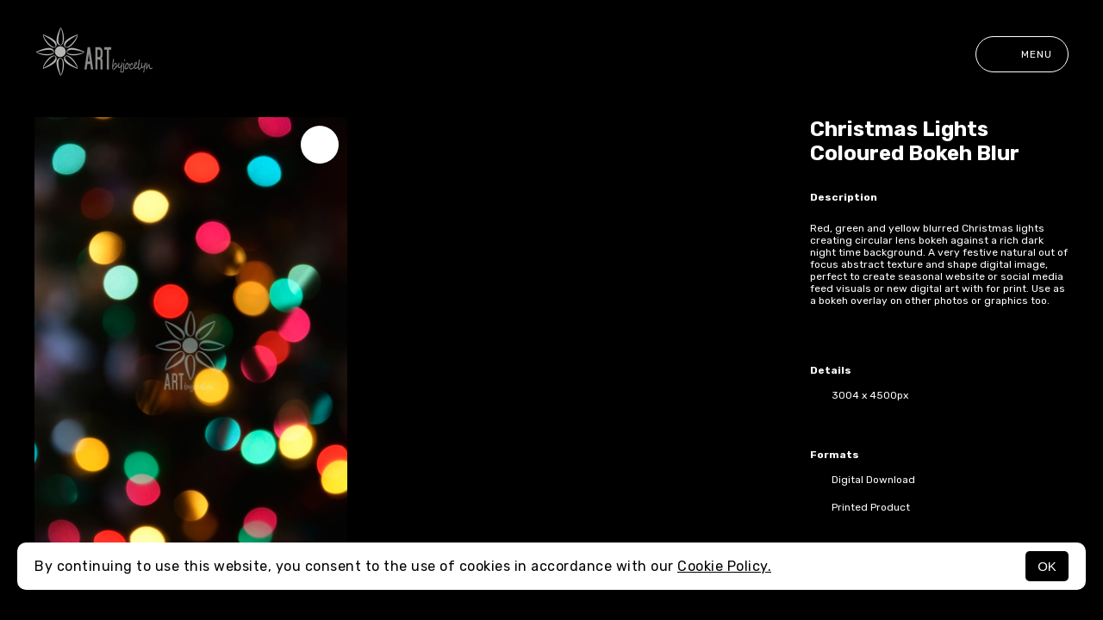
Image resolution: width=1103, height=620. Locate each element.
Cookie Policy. (724, 566)
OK (1047, 566)
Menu (1022, 54)
